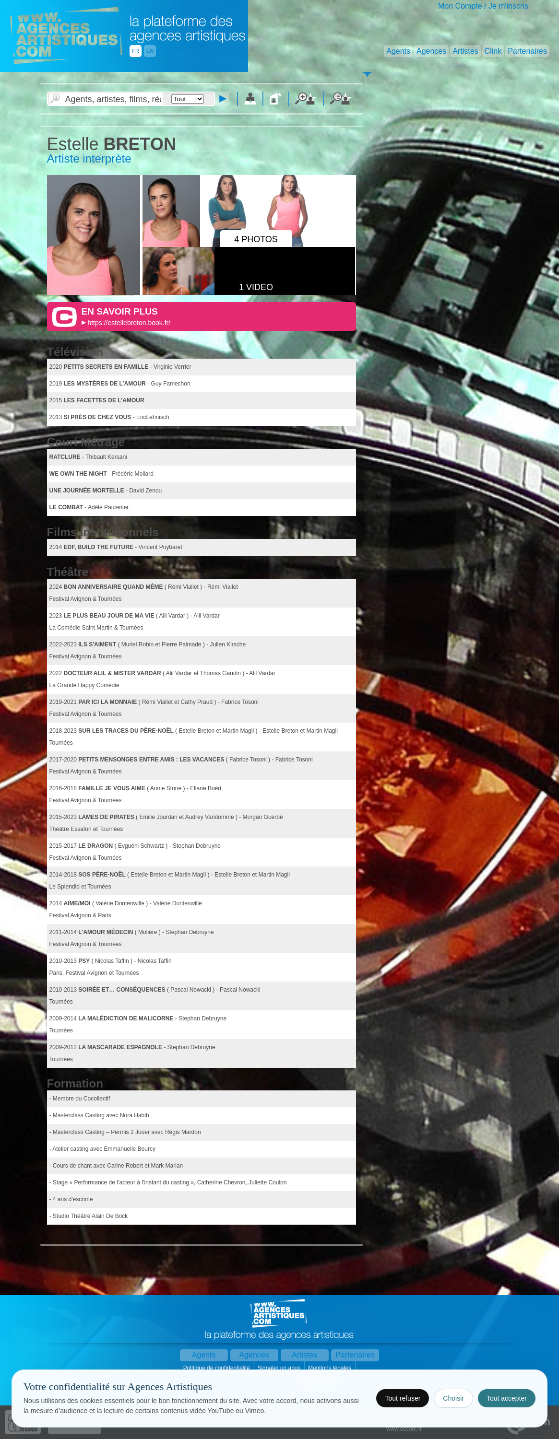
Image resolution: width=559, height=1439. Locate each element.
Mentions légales (330, 1368)
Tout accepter (507, 1398)
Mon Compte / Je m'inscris (483, 6)
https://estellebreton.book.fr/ (128, 323)
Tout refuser (402, 1398)
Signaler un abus (279, 1368)
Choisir (453, 1398)
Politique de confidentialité (217, 1368)
